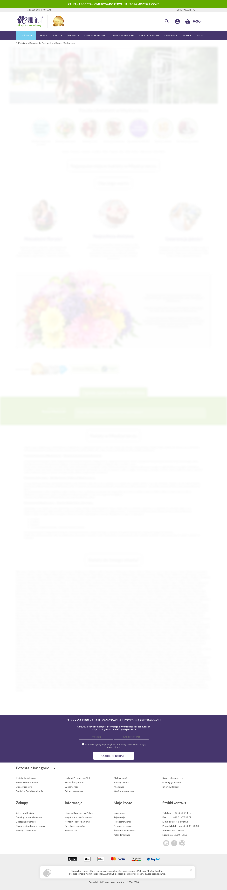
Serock (74, 626)
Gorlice (123, 602)
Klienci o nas (71, 830)
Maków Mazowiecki (134, 613)
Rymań (38, 676)
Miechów (96, 662)
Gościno (198, 649)
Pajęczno (33, 671)
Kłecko (138, 654)
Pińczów (103, 671)
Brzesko (84, 643)
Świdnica (156, 582)
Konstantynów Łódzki (39, 657)
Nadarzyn (104, 615)
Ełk (189, 580)
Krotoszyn (204, 657)
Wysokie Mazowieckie (125, 635)
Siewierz (134, 676)
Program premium (122, 826)
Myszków (80, 615)
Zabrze (39, 574)
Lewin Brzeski (78, 660)
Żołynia (193, 687)
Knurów (76, 591)
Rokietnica (190, 673)
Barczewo (52, 640)
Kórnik (160, 657)
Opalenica (108, 668)
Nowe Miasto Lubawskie (41, 618)
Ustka (131, 632)
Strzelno (107, 679)
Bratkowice (162, 593)
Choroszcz (43, 646)
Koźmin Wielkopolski (120, 657)
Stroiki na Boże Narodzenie (29, 791)
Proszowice (45, 673)
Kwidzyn (128, 610)
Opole (181, 571)
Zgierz (174, 582)
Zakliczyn (56, 687)
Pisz (111, 671)
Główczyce (78, 649)
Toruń (158, 571)
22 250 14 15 (33, 10)
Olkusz (132, 618)
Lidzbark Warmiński (170, 610)
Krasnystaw (183, 657)
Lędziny (90, 660)
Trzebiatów (90, 632)
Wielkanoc (119, 786)
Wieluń (134, 684)
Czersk (129, 646)
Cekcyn (176, 643)
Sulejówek (118, 679)
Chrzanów (108, 596)
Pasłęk (54, 671)
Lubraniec (180, 660)
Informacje (74, 803)
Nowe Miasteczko (65, 618)
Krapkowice (55, 610)
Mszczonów (39, 665)
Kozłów (44, 610)
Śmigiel (89, 682)
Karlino (112, 654)
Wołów (26, 687)
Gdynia (131, 571)
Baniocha (32, 640)
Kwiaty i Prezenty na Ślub (77, 778)
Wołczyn (73, 635)
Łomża (164, 580)
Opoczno (153, 618)
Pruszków (181, 580)
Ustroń (139, 632)
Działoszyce (190, 599)
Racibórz (20, 585)
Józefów (61, 654)
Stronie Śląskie (72, 679)
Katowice (110, 571)
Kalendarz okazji (122, 834)
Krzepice (32, 660)
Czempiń (119, 646)
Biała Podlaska (130, 582)
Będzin (166, 582)
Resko (160, 624)
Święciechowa (150, 682)
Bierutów (99, 640)
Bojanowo (162, 640)
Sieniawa (115, 676)
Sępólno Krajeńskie (76, 676)
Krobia (194, 657)
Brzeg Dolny (72, 643)
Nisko (187, 615)
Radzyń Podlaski (126, 624)
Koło (199, 654)
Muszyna (71, 665)
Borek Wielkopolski (188, 640)
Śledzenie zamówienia (125, 830)
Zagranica (171, 35)
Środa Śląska (101, 682)
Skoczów (157, 676)
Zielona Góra (74, 574)
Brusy (50, 643)
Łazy (26, 662)
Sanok (44, 626)
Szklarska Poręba (45, 682)
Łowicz (74, 662)
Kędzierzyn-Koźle (101, 582)
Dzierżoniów (35, 602)
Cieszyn (149, 596)
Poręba (193, 671)
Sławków (176, 676)
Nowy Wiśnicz (38, 668)
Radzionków (140, 673)
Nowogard (94, 618)
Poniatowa (182, 671)
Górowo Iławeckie (25, 651)
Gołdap (128, 649)
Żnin (104, 637)
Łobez (37, 613)
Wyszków (143, 635)
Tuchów (20, 684)
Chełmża (186, 643)
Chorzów (20, 577)
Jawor (181, 651)
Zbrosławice (110, 687)
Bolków (173, 640)
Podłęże (110, 621)
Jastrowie (172, 651)
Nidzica (112, 665)
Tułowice (113, 632)
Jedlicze (190, 651)
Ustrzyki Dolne (152, 632)
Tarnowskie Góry (49, 582)
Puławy (155, 585)
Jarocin (87, 604)
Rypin (46, 676)
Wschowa (107, 635)
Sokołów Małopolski (172, 626)
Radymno (127, 673)
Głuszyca (104, 649)
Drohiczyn (195, 646)
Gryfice (44, 604)
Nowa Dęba (124, 665)
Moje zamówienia (122, 821)
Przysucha (46, 624)
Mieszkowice (22, 615)
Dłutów (104, 599)
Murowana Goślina (56, 665)
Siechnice (85, 626)
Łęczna (34, 662)
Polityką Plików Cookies (150, 871)
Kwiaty (57, 35)
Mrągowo (46, 615)
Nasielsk (103, 665)
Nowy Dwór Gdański (195, 665)
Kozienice (104, 657)
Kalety (70, 654)
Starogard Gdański (170, 585)
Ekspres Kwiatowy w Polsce (79, 812)
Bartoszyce (170, 591)
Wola (18, 687)
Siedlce (135, 577)
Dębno (94, 599)
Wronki (36, 687)
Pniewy (129, 671)
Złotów (157, 687)
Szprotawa (39, 632)
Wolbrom (62, 635)
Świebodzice (115, 682)
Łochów (46, 613)
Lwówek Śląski (115, 613)
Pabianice (135, 580)
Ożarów (195, 668)
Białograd (21, 593)
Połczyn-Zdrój (168, 671)
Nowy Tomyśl (22, 668)
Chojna (86, 596)
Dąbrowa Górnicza (146, 574)
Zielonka (95, 637)
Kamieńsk (90, 654)
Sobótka (196, 676)
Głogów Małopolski (71, 602)
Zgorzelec (85, 637)
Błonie (84, 593)
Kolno (182, 654)
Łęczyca (43, 662)
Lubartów (146, 660)
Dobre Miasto (116, 599)
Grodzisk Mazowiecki (190, 602)
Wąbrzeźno (72, 684)
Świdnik (34, 591)
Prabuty (203, 671)
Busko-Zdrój (22, 596)
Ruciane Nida (181, 624)
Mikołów (165, 588)
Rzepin (54, 676)
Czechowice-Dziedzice (102, 646)
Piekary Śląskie (186, 582)
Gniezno (20, 580)
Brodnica (173, 593)
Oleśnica (123, 618)
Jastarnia (104, 604)
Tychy (108, 574)
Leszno (145, 580)
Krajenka (170, 657)
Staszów (38, 679)
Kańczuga (102, 654)
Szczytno (30, 682)
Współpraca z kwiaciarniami (78, 817)
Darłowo (163, 646)
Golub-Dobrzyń (141, 649)
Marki (162, 613)
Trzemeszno (187, 682)
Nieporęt (178, 615)
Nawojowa (140, 615)
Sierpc (125, 676)
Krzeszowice (115, 610)
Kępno (129, 654)
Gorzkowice (150, 602)
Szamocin (178, 679)
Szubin (59, 682)
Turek (123, 632)
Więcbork (158, 684)
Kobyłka (158, 654)
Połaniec (120, 621)
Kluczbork (118, 607)
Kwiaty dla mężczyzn (172, 778)
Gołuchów (166, 649)
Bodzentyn (114, 593)
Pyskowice (99, 673)
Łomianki (64, 662)
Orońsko (182, 618)
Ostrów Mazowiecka (153, 668)
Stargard (204, 577)
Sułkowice (130, 679)
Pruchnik (57, 673)
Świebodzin (189, 629)
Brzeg (183, 593)
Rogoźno (178, 673)
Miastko (170, 613)
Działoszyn (203, 599)
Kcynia (120, 654)
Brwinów (59, 643)
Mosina (27, 665)
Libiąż (98, 660)
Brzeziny (106, 643)
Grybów (71, 651)
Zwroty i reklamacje (26, 830)
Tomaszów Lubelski (64, 632)
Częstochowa (170, 571)
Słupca (186, 676)
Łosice (55, 613)
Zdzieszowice (71, 637)
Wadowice (166, 632)
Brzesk (191, 593)
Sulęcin (158, 629)
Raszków (152, 673)
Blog (200, 35)
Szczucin (20, 682)
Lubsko (83, 613)
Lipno (196, 610)
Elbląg (160, 574)
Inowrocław (99, 580)
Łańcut (138, 610)
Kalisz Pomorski (144, 604)
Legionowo (201, 582)
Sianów (92, 676)
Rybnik (86, 574)
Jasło (95, 604)
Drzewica (178, 599)
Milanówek (144, 662)
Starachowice (109, 585)
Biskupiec (118, 640)
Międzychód (131, 662)
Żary (95, 591)
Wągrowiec (85, 684)
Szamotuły (190, 679)
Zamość (155, 580)
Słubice (143, 626)
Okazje (43, 35)
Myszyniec (92, 615)
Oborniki (51, 668)
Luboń (74, 613)
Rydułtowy (21, 676)
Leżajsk (155, 610)
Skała (94, 626)
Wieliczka (200, 632)
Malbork (66, 591)
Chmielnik (65, 596)
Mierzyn (119, 662)
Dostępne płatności (26, 821)
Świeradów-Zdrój (132, 682)
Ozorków (184, 668)
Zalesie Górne (23, 637)
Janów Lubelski (74, 604)
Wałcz (177, 632)
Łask (195, 660)
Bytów (43, 596)
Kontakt (46, 10)
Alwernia (115, 591)
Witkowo (177, 684)
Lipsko (116, 660)
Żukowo (203, 687)
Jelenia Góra (123, 577)
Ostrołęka (31, 585)
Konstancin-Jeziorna (161, 607)
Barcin (42, 640)
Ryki (31, 676)
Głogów (194, 577)
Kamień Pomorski (162, 604)
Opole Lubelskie (167, 618)
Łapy (188, 660)
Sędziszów (54, 626)
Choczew (76, 596)
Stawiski (49, 679)
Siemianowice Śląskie (177, 577)
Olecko (73, 668)
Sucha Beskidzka (133, 629)
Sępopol (65, 626)
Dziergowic (21, 602)
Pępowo (72, 671)
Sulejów (168, 629)
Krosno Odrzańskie (82, 610)
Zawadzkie (87, 687)
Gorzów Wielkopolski (124, 574)
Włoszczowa (49, 635)
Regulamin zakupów (75, 826)
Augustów (140, 591)
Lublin (100, 571)
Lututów (101, 613)
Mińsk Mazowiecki (181, 588)
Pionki (54, 621)
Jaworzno (71, 577)
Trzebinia (102, 632)
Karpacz (20, 607)
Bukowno (146, 643)
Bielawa (44, 593)
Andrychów (127, 591)
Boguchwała (140, 593)
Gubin (62, 604)
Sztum (49, 632)
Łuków (92, 613)
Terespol (163, 682)
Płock (168, 574)
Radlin (118, 673)
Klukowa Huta (132, 607)
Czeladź (202, 596)
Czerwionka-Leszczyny (146, 646)
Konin (157, 577)
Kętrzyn (87, 607)
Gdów (46, 602)
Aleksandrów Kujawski (165, 637)
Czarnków (84, 646)
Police (146, 621)
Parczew (44, 671)
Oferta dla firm (149, 35)
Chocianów (198, 643)
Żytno (140, 637)
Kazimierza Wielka (65, 607)
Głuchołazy (91, 649)
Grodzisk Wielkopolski (27, 604)
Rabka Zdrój (86, 624)
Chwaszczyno (70, 646)
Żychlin (19, 690)
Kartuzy (30, 607)
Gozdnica (173, 602)
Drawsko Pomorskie (148, 599)
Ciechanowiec (122, 596)
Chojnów (31, 646)
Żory (171, 580)
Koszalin (31, 577)
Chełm (195, 580)
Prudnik (167, 621)
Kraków (32, 571)
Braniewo (32, 643)
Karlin (204, 604)
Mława (195, 662)
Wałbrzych (177, 574)
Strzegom (87, 679)
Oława (104, 618)
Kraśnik (67, 610)
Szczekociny (204, 679)
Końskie (145, 607)
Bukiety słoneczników (27, 782)
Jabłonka (149, 651)
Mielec (63, 582)
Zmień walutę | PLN (188, 10)
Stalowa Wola (84, 582)
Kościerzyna (180, 607)
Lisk (30, 613)
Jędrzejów (50, 654)
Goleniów (112, 602)
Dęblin (86, 599)
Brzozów (200, 593)
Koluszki (191, 654)
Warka (61, 684)
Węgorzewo (188, 632)
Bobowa (93, 593)
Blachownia (130, 640)
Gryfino (53, 604)
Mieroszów (107, 662)
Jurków (130, 604)
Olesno (113, 618)
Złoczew (135, 687)
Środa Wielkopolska (48, 629)
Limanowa (187, 610)
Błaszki (75, 593)
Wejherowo (94, 585)
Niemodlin (152, 615)
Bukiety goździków (171, 782)
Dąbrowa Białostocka (39, 599)
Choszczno (55, 646)
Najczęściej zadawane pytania (30, 826)
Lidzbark (107, 660)
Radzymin (112, 624)
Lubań (136, 660)
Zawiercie (62, 585)
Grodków (51, 651)
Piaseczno (73, 585)
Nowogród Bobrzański (172, 665)
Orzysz (137, 668)
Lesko (58, 660)
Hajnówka (97, 651)
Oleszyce (84, 668)
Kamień (79, 654)
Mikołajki (35, 615)
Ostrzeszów (171, 668)
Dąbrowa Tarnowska (61, 599)
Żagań (166, 687)
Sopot (26, 629)
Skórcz (167, 676)
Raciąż (110, 673)
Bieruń (89, 640)
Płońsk (83, 621)
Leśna (66, 660)
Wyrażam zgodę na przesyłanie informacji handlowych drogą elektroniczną (115, 746)
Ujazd (53, 684)
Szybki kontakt (174, 803)
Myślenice (58, 615)
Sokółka (206, 676)
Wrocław (42, 571)
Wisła (168, 684)
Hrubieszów (115, 651)
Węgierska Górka (101, 684)
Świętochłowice (47, 585)
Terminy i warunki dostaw (29, 817)
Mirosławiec (176, 662)
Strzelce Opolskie (103, 629)
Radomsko (33, 588)
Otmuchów (204, 618)
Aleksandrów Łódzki (189, 637)
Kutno (90, 588)
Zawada (46, 637)
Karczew (194, 604)
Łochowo (54, 662)
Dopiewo (183, 646)
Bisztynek (65, 593)
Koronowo (72, 657)
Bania (150, 591)
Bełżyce (63, 640)
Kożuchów (150, 657)
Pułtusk (88, 673)
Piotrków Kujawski (68, 621)
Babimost (205, 637)
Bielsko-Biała (51, 574)
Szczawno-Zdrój (24, 632)
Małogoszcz (151, 613)
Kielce (140, 571)
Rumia (83, 585)
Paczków (31, 621)
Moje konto (123, 803)
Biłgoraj (54, 593)
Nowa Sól (196, 588)
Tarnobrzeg (187, 585)
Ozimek (21, 621)
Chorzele (96, 596)
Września (95, 635)
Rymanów (21, 626)
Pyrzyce (75, 624)
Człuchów (21, 599)
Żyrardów (55, 591)
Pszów (79, 673)
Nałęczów (116, 615)
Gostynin (178, 649)
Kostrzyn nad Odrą (197, 607)
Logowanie (119, 812)
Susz (140, 679)
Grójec (61, 651)
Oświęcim (104, 591)
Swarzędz (149, 679)
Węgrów (116, 684)
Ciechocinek (137, 596)
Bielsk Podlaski (76, 640)
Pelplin (62, 671)
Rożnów (169, 624)
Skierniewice (124, 585)
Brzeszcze (95, 643)
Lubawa (157, 660)
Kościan (83, 657)
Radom (189, 571)
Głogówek (88, 602)
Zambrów (67, 687)
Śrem (33, 629)
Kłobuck (96, 607)
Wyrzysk (45, 687)
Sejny (62, 676)
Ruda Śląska (98, 574)
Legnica (49, 577)
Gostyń (189, 649)
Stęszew (59, 679)
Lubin (89, 580)
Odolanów (63, 668)
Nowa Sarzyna (152, 665)
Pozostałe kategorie (36, 768)
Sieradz (74, 588)
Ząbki (152, 635)
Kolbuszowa (171, 654)
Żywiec (148, 637)
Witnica (20, 635)
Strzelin (97, 679)
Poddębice (153, 671)
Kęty (78, 607)
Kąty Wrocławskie (45, 607)
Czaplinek (170, 596)
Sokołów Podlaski (193, 626)
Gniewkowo (116, 649)
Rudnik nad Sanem (199, 624)
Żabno (192, 635)
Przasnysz (69, 673)
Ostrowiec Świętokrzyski (38, 580)
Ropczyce (202, 673)
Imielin (139, 651)
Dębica (43, 588)
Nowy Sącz (110, 577)
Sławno (126, 626)
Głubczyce (100, 602)
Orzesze (128, 668)
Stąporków (65, 629)
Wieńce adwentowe (124, 791)
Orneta (118, 668)
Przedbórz (21, 624)
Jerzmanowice (118, 604)
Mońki (19, 665)
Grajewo (40, 651)
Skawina (103, 626)
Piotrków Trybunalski (118, 580)
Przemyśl (116, 582)
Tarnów (202, 574)
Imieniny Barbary (170, 786)
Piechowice (43, 621)
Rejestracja (119, 817)
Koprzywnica (58, 657)
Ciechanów (100, 588)
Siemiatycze (103, 676)
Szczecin (69, 571)
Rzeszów (20, 574)
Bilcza (108, 640)
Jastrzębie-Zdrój (94, 577)
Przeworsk (33, 624)
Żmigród (183, 687)
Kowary (93, 657)
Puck (66, 624)
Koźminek (138, 657)
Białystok (121, 571)
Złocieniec (124, 687)
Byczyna (34, 596)
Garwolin (56, 649)
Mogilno (204, 662)
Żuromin (121, 637)
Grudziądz (59, 577)
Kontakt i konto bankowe (77, 821)
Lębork (146, 610)
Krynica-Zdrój (101, 610)
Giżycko (55, 602)
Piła (163, 577)
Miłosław (163, 662)
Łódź (60, 571)
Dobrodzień (131, 599)
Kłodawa (148, 654)
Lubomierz (167, 660)
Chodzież (20, 646)
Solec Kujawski (24, 679)
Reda (170, 673)
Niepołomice (165, 615)
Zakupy (22, 803)
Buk (114, 643)
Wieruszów (146, 684)
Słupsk (81, 577)
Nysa (82, 588)
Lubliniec (65, 613)
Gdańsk (91, 571)
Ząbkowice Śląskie (178, 635)
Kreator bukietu (123, 35)
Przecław (196, 621)
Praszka (20, 673)
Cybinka (159, 596)
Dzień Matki (26, 35)
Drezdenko (166, 599)
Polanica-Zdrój (134, 621)
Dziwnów (45, 649)
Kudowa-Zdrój (46, 660)
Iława (126, 651)
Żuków (111, 637)
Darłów (77, 599)
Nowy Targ (81, 618)
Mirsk (187, 662)
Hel (105, 651)
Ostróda (192, 618)
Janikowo (160, 651)
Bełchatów (144, 582)
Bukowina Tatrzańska (128, 643)
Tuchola (199, 682)
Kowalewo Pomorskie (27, 610)
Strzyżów (118, 629)
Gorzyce (162, 602)
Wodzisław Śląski (141, 585)
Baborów (21, 640)
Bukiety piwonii (121, 782)
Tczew (71, 582)
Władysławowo (33, 635)
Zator (77, 687)
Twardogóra (32, 684)
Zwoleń (131, 637)
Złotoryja (146, 687)
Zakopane (203, 635)
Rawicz (162, 673)
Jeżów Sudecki (35, 654)
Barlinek (159, 591)
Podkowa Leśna (96, 621)
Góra (207, 649)
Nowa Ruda (137, 665)
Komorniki (21, 657)
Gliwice (30, 574)
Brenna (42, 643)
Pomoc (187, 35)
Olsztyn (149, 571)
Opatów (142, 618)
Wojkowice (200, 684)
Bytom (63, 574)
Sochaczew (154, 626)
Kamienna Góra (181, 604)
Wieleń (126, 684)
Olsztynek (95, 668)
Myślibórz (69, 615)
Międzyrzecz (182, 613)
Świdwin (178, 629)
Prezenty (73, 35)
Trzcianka (174, 682)
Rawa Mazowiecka (145, 624)
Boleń (151, 593)
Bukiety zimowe (24, 786)
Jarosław (86, 591)
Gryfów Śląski (83, 651)
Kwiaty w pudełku (95, 35)
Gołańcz (155, 649)
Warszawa (21, 571)
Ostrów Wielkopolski (73, 580)
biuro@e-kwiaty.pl (179, 821)
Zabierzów (162, 635)
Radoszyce (99, 624)
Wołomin (84, 635)
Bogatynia (127, 593)
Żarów (174, 687)
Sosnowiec (200, 571)
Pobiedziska (140, 671)
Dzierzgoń (33, 649)
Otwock (112, 588)
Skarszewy (145, 676)
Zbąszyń (98, 687)
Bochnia (103, 593)
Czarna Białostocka (186, 596)
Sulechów (148, 629)
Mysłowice (146, 577)
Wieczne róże (71, 786)
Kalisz (40, 577)
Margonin (84, 662)
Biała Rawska (184, 591)
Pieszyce (92, 671)
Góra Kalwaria (135, 602)
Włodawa (188, 684)
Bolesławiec (22, 591)
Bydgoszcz (80, 571)
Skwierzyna (114, 626)
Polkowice (156, 621)
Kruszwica (21, 660)
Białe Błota (33, 593)
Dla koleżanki (120, 778)
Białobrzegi (198, 591)
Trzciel (79, 632)
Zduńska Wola (152, 588)
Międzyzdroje (197, 613)
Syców (159, 679)
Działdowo (21, 649)
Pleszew (119, 671)
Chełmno (53, 596)
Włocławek (191, 574)
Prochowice (32, 673)
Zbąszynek (56, 637)
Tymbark (44, 684)
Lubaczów (126, 660)
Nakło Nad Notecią (87, 665)
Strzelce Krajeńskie (82, 629)
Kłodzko (107, 607)
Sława (135, 626)
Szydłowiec (70, 682)
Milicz (154, 662)
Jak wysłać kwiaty (25, 812)
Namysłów (128, 615)
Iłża (132, 651)
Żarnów (36, 637)
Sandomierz (33, 626)
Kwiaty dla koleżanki (26, 778)
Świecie (201, 629)
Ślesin (81, 682)
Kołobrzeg (63, 588)
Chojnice (44, 591)
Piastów (82, 671)
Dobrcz (173, 646)
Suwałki (57, 580)
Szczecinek (123, 588)
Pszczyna (57, 624)
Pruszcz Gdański (181, 621)
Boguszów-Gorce (147, 640)
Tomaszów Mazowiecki (27, 582)
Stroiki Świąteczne (74, 782)
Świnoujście (137, 588)
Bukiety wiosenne (74, 791)
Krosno (52, 588)
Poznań (52, 571)
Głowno (66, 649)
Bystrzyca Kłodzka (161, 643)
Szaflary (168, 679)
